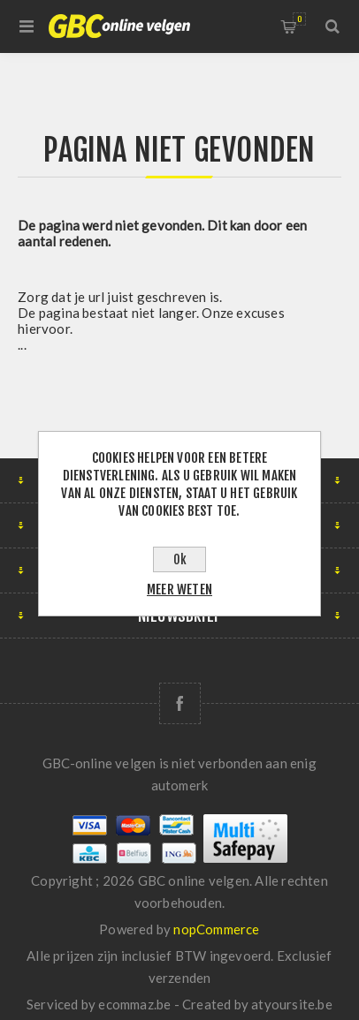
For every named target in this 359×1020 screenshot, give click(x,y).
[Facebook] (180, 703)
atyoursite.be (291, 1004)
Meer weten (179, 589)
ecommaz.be (134, 1004)
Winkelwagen (299, 19)
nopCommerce (216, 929)
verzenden (180, 978)
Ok (180, 559)
